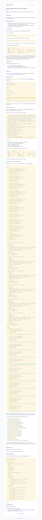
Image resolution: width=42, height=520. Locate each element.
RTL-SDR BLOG (14, 24)
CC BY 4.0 (21, 515)
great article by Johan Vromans (30, 414)
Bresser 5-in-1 (21, 11)
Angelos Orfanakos (9, 4)
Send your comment (21, 511)
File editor (9, 65)
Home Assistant (13, 17)
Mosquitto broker (10, 66)
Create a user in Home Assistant (11, 73)
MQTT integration (11, 449)
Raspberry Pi (27, 17)
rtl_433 (9, 67)
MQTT (29, 67)
